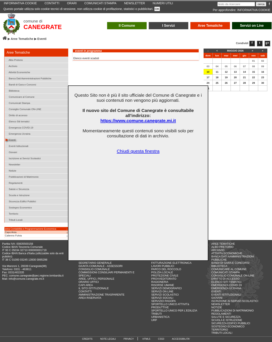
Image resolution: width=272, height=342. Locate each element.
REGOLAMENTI (221, 313)
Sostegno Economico (19, 207)
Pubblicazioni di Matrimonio (22, 176)
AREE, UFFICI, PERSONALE (97, 278)
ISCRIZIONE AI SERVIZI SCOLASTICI (234, 301)
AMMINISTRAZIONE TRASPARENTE (102, 294)
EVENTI (216, 291)
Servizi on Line (252, 25)
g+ (267, 43)
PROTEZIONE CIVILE (164, 275)
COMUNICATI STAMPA (225, 272)
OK (157, 9)
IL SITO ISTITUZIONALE (94, 288)
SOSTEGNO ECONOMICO (227, 326)
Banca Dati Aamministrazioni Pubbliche (28, 78)
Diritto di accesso (16, 115)
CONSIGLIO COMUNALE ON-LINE (232, 275)
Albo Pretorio (14, 59)
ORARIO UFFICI (89, 281)
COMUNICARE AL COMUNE (228, 269)
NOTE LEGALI (108, 339)
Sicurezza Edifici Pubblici (21, 201)
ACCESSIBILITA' (181, 339)
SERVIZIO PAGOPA (163, 301)
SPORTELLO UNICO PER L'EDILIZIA (174, 310)
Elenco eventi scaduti (86, 58)
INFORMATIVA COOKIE (253, 10)
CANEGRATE (42, 27)
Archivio (11, 66)
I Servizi (168, 25)
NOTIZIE (216, 307)
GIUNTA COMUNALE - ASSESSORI (101, 266)
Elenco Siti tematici (17, 121)
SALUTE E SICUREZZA (226, 316)
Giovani (11, 152)
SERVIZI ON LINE (162, 291)
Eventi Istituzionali (17, 146)
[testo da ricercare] (236, 4)
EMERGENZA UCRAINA (226, 288)
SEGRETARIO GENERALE (95, 262)
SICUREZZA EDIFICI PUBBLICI (230, 323)
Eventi (11, 139)
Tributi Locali (14, 219)
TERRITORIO (219, 329)
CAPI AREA (86, 285)
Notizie (11, 170)
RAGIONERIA (159, 281)
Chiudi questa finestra (138, 151)
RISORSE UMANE (162, 285)
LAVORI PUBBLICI (162, 266)
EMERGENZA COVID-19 (226, 285)
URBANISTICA (160, 316)
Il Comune (127, 25)
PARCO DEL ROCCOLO (166, 269)
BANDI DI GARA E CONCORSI (230, 262)
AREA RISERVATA (90, 297)
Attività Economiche (18, 72)
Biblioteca (12, 90)
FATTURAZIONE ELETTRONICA (171, 262)
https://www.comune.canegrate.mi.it (138, 120)
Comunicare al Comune (20, 96)
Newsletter (13, 164)
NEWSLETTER (220, 304)
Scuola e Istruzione (18, 195)
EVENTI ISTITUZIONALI (226, 294)
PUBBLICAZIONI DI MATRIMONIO (232, 310)
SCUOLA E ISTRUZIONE (226, 320)
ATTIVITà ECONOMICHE (226, 253)
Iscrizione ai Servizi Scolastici (23, 158)
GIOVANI (216, 297)
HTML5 (146, 339)
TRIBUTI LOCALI (221, 332)
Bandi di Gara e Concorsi (21, 84)
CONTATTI (85, 291)
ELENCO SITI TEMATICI (226, 281)
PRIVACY (129, 339)
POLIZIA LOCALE (162, 272)
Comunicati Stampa (18, 103)
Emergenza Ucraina (18, 133)
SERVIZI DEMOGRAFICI (166, 288)
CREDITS (87, 339)
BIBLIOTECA (219, 266)
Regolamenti (14, 182)
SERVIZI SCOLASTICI (165, 294)
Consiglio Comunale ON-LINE (23, 109)
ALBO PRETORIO (222, 246)
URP (154, 320)
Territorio (12, 213)
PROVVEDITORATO (163, 278)
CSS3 (161, 339)
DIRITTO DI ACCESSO (225, 278)
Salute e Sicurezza (17, 189)
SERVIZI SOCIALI (162, 297)
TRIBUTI (156, 313)
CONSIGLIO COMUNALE (94, 269)
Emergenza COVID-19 (19, 127)
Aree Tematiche (210, 25)
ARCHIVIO (217, 250)
